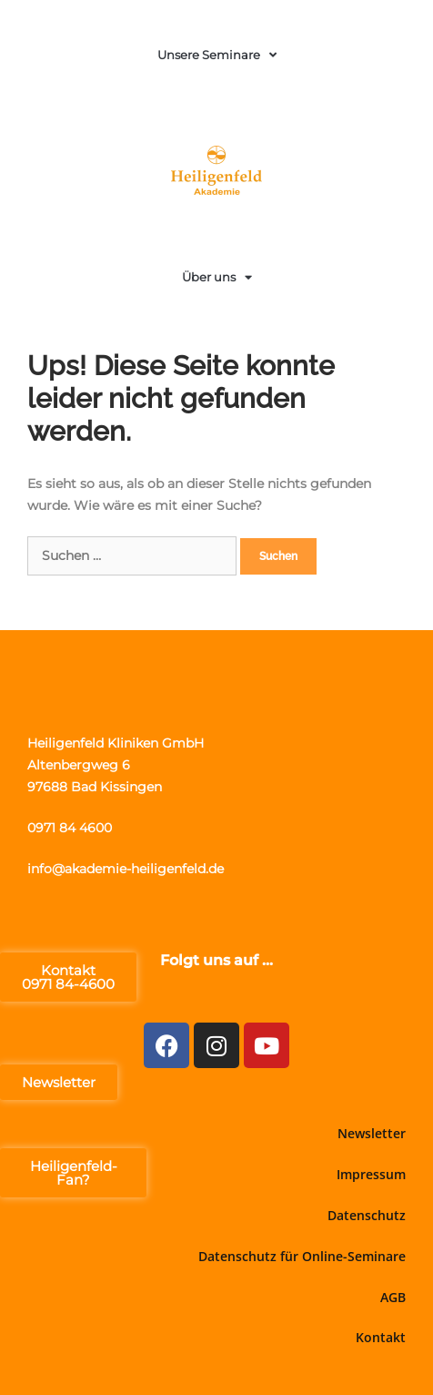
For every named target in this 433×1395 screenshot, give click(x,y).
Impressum (371, 1174)
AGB (393, 1297)
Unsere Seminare (217, 55)
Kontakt (381, 1337)
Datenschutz (366, 1215)
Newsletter (371, 1133)
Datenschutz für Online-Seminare (302, 1256)
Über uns (217, 277)
